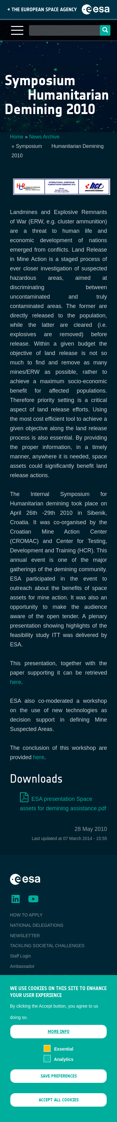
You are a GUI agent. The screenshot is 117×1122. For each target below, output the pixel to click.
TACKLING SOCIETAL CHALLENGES (47, 945)
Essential (63, 1057)
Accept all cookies (59, 1108)
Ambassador (22, 966)
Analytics (63, 1067)
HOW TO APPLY (26, 914)
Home (16, 136)
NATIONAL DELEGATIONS (36, 925)
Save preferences (59, 1084)
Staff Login (20, 955)
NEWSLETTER (25, 935)
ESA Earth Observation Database (42, 976)
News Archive (44, 136)
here (15, 682)
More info (59, 1040)
